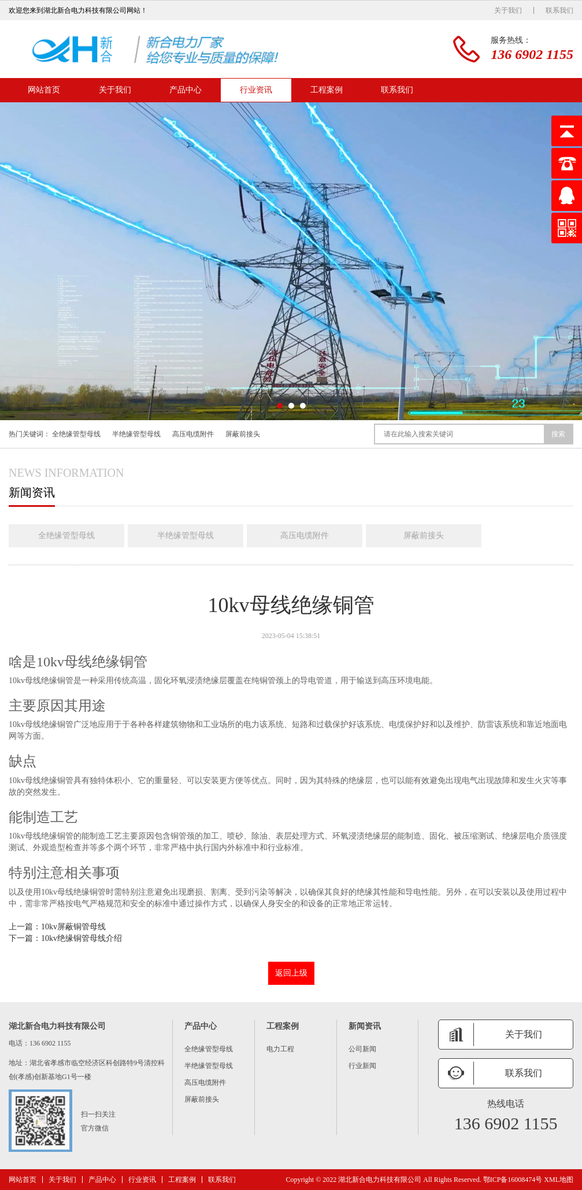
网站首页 (44, 90)
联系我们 (559, 10)
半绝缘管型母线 (136, 434)
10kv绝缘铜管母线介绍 (81, 938)
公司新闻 (362, 1049)
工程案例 (326, 90)
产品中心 (185, 90)
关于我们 (508, 10)
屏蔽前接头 (242, 434)
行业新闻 (362, 1066)
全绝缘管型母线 (76, 434)
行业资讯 (256, 90)
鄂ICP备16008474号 (513, 1180)
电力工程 (280, 1049)
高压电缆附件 (193, 434)
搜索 (558, 434)
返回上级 (291, 973)
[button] (280, 406)
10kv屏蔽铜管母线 (73, 926)
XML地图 (558, 1180)
